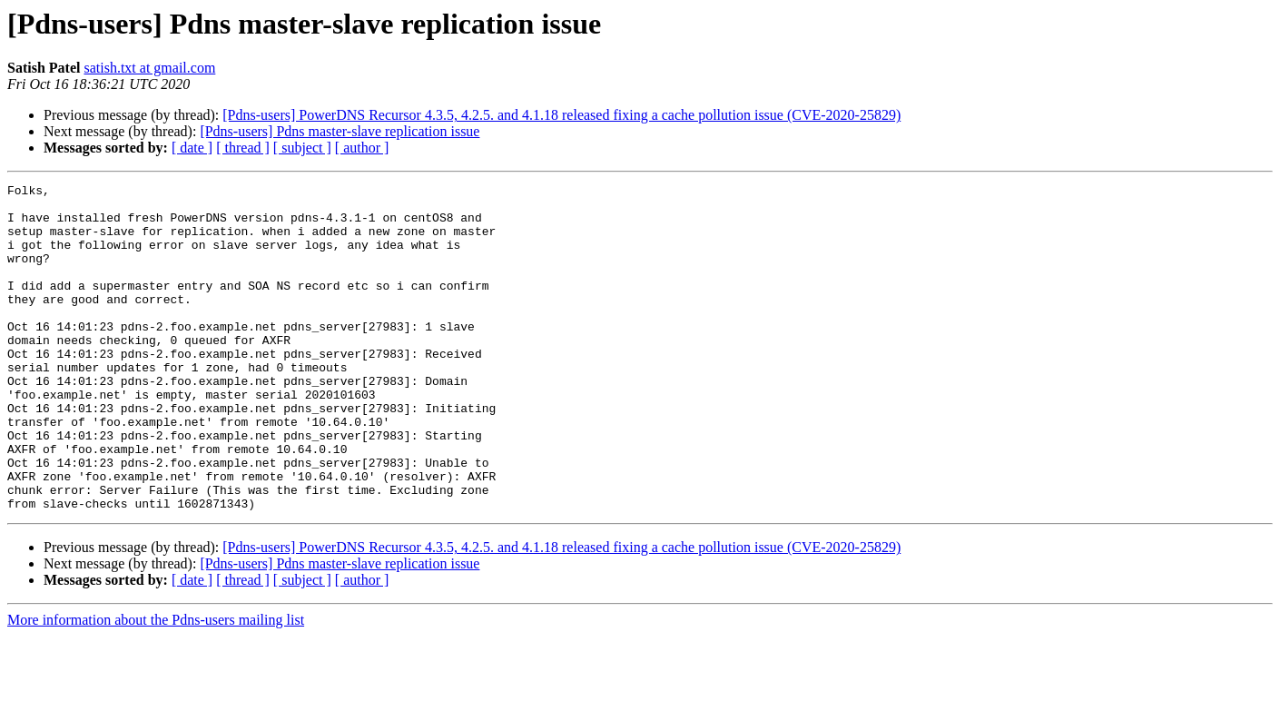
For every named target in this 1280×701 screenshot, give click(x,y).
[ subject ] (302, 147)
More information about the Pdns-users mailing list (155, 685)
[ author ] (362, 147)
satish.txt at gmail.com (149, 67)
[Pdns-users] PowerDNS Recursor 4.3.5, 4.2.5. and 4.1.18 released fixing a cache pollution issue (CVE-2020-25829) (561, 115)
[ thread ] (243, 147)
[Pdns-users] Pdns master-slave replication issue (339, 131)
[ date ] (192, 147)
